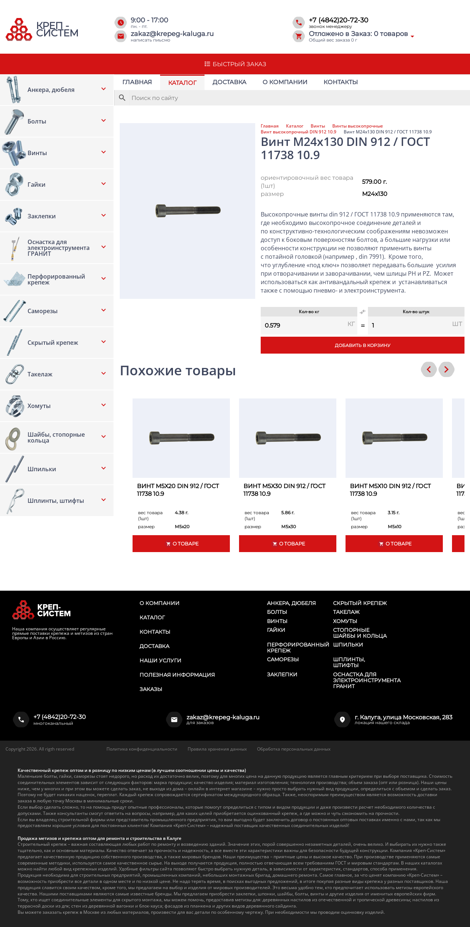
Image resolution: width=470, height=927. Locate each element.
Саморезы (283, 659)
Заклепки (282, 674)
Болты (277, 612)
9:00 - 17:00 (149, 20)
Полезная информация (177, 675)
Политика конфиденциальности (141, 749)
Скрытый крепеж (360, 603)
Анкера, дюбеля (291, 603)
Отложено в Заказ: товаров (358, 33)
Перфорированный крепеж (298, 647)
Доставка (229, 82)
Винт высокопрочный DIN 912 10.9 (298, 132)
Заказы (151, 689)
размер (272, 193)
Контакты (340, 82)
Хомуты (345, 621)
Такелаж (346, 612)
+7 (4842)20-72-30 (338, 20)
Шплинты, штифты (349, 662)
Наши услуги (160, 660)
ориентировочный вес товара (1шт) (307, 181)
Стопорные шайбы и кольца (360, 633)
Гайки (276, 630)
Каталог (182, 82)
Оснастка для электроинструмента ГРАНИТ (367, 680)
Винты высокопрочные (357, 126)
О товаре (181, 544)
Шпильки (348, 644)
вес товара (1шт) (150, 515)
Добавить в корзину (362, 345)
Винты (318, 126)
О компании (285, 82)
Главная (137, 82)
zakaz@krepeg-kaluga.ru (172, 33)
